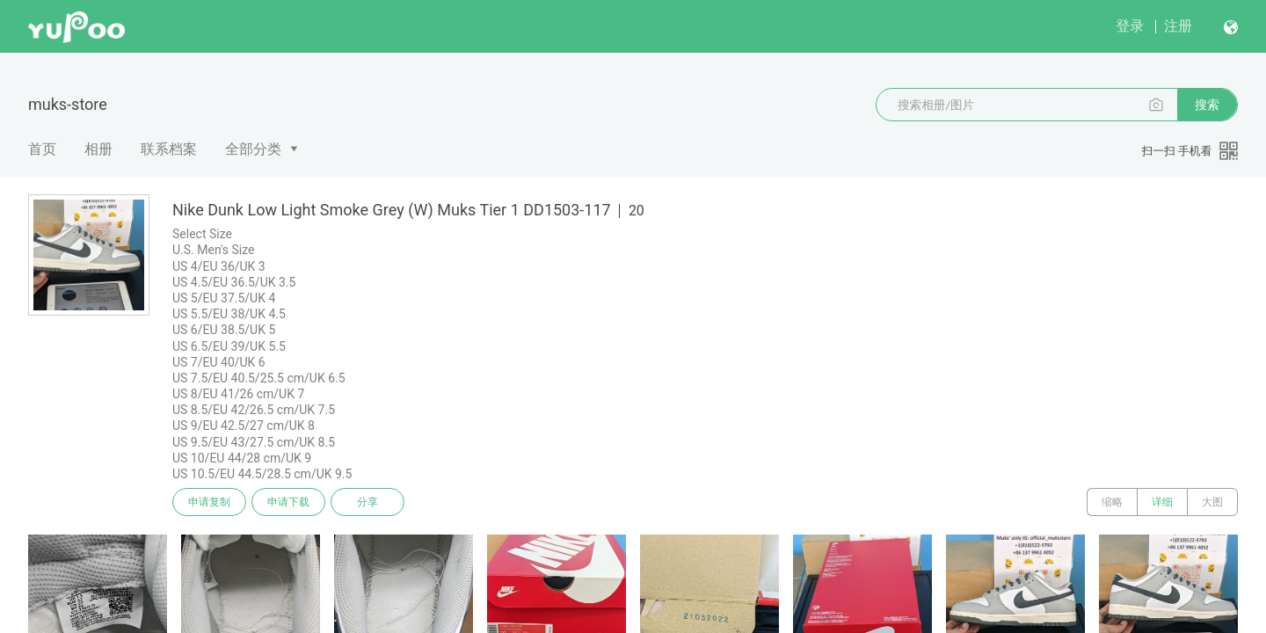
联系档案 (169, 149)
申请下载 (288, 502)
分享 (367, 502)
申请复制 (209, 502)
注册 (1178, 26)
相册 (98, 149)
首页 (42, 149)
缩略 (1112, 502)
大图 (1212, 502)
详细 (1162, 502)
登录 (1130, 26)
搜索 (1207, 105)
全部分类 (253, 149)
